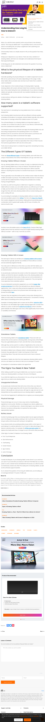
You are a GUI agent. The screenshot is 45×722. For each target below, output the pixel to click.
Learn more (4, 488)
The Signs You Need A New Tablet (35, 27)
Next (42, 631)
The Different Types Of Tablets (34, 25)
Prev (3, 631)
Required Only (18, 719)
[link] (39, 2)
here (13, 292)
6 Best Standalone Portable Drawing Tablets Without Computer (20, 501)
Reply (42, 690)
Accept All (27, 719)
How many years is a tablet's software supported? (35, 22)
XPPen (22, 198)
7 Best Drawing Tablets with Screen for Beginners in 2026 (18, 517)
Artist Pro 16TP (38, 302)
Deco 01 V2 (26, 227)
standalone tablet (23, 338)
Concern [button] (11, 712)
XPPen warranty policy (32, 428)
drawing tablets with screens (33, 259)
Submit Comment (8, 682)
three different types (13, 155)
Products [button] (34, 708)
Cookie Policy (36, 716)
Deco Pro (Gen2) (37, 198)
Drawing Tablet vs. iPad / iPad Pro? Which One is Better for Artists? (21, 512)
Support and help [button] (11, 708)
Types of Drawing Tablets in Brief (11, 506)
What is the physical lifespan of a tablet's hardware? (35, 19)
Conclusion (30, 29)
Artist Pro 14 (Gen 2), (25, 306)
